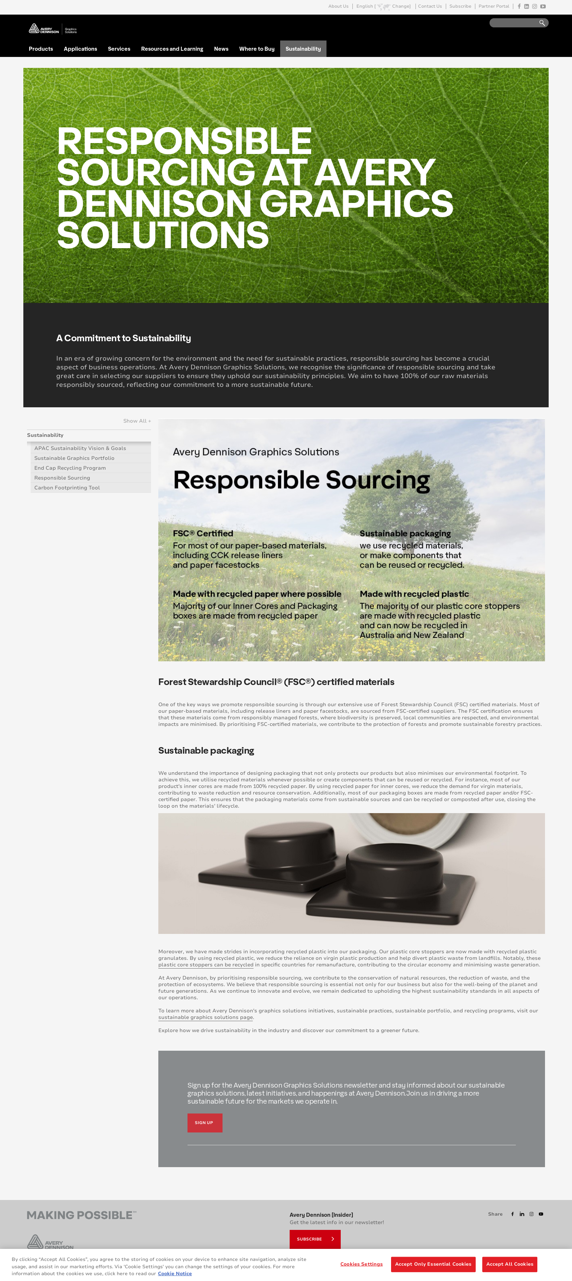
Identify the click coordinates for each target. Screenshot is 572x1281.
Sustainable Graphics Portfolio (74, 458)
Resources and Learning (172, 48)
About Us (338, 6)
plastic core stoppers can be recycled (206, 964)
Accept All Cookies (509, 1267)
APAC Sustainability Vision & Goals (80, 448)
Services (119, 48)
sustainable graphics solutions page (205, 1017)
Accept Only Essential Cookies (433, 1267)
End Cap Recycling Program (70, 468)
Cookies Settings (361, 1267)
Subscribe (460, 6)
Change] (401, 6)
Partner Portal (494, 6)
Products (41, 48)
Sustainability (303, 48)
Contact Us (430, 6)
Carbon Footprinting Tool (67, 487)
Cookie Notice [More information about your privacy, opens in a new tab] (175, 1276)
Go (539, 23)
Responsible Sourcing (62, 477)
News (221, 48)
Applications (80, 48)
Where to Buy (257, 48)
